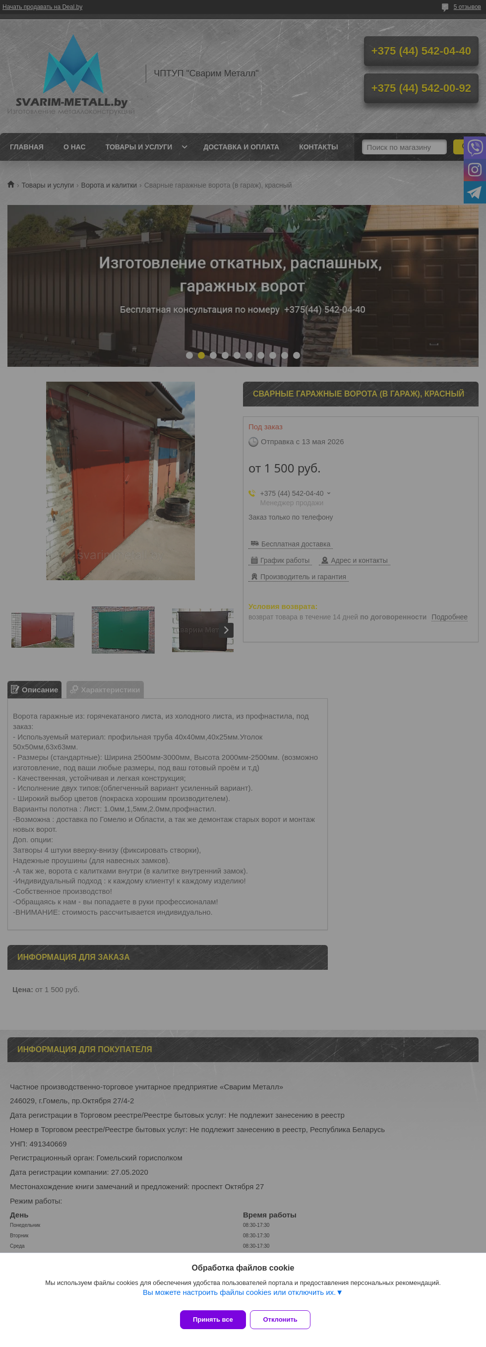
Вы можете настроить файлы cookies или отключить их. (239, 1297)
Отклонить (286, 1319)
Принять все (213, 1319)
